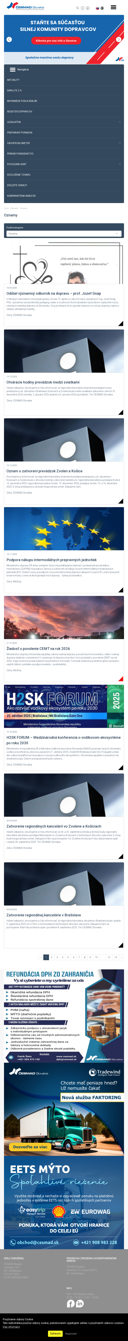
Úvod (6, 208)
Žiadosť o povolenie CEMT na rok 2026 (38, 649)
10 (96, 957)
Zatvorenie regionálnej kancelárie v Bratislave (43, 915)
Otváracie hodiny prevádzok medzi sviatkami (43, 382)
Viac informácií (11, 1326)
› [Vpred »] (121, 957)
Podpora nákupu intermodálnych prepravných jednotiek (51, 560)
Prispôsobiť (70, 1333)
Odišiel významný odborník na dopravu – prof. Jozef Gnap (53, 293)
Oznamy (23, 208)
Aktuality (14, 208)
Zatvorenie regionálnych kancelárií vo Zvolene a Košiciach (53, 826)
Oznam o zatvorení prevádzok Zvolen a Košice (44, 471)
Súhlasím (55, 1333)
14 (115, 957)
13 (109, 957)
